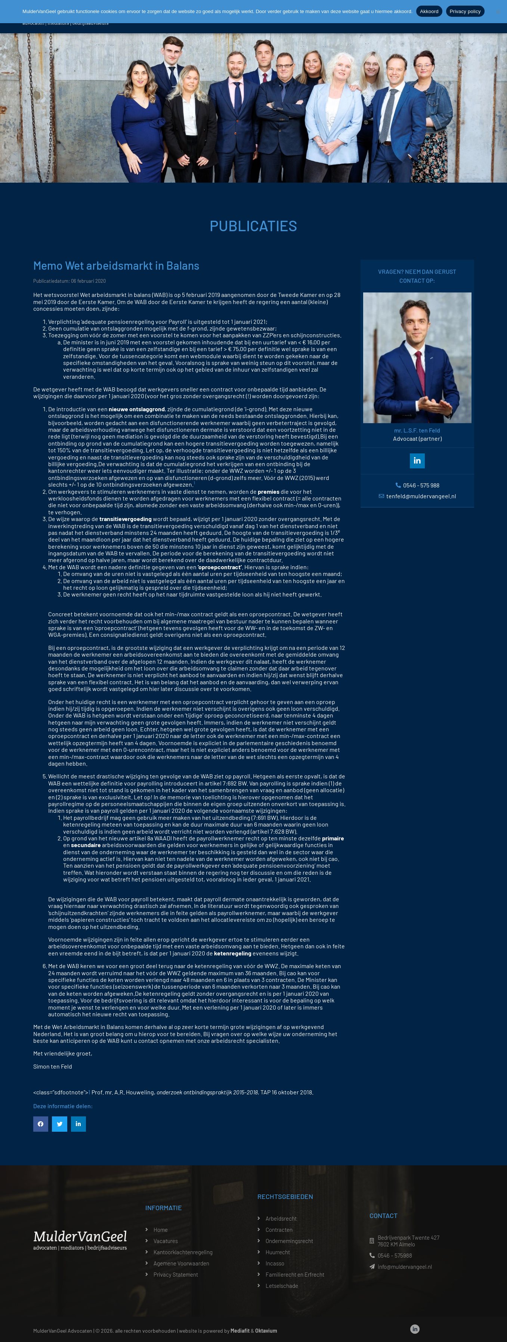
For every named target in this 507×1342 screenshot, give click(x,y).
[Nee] (497, 11)
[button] (41, 1124)
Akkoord (429, 11)
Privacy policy (465, 11)
